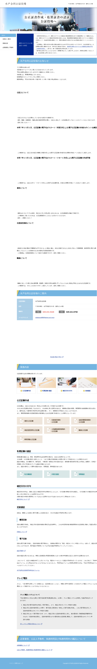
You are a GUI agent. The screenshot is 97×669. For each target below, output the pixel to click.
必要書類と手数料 (8, 47)
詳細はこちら (21, 531)
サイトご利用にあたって (16, 663)
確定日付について (22, 499)
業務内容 (5, 43)
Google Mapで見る (55, 357)
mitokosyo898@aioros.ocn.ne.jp (44, 317)
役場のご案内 (7, 39)
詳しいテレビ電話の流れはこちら (30, 624)
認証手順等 (20, 550)
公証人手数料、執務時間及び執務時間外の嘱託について (33, 650)
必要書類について (22, 645)
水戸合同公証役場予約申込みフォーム (28, 570)
